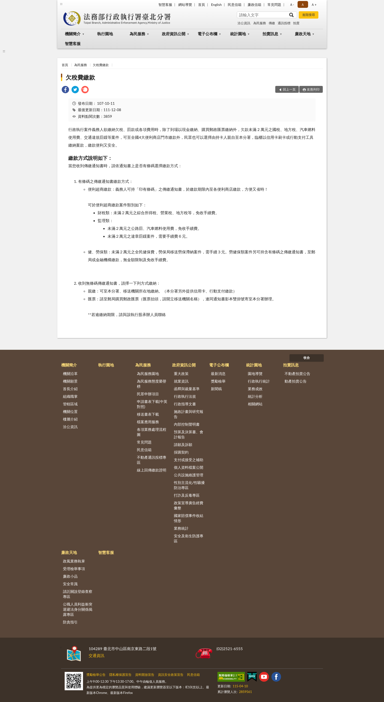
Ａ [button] (302, 4)
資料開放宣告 (144, 675)
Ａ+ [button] (313, 4)
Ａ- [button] (291, 4)
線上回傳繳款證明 (151, 470)
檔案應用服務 (148, 422)
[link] (65, 90)
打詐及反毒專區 (187, 495)
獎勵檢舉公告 (96, 675)
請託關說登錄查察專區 (77, 594)
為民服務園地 (148, 373)
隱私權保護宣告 (120, 675)
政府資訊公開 (173, 33)
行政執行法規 (185, 396)
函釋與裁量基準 (187, 388)
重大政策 (181, 373)
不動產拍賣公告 (297, 373)
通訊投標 (284, 23)
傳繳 (272, 23)
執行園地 (105, 33)
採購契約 (181, 452)
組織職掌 (70, 396)
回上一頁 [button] (289, 89)
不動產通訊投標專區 (151, 460)
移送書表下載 (148, 414)
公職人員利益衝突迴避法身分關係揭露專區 (77, 609)
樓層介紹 (70, 419)
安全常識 (70, 584)
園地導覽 (255, 373)
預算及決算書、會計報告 (188, 434)
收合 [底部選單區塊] (306, 358)
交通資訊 (96, 655)
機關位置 (70, 411)
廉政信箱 (254, 4)
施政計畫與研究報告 (188, 414)
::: (61, 4)
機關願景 (70, 381)
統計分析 (255, 396)
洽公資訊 (244, 23)
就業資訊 (181, 381)
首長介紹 (70, 388)
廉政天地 (303, 33)
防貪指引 (70, 622)
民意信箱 (234, 4)
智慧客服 (165, 4)
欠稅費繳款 (101, 65)
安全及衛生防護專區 (188, 538)
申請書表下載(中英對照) (152, 404)
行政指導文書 (185, 404)
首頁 (201, 4)
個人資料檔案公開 (188, 467)
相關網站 (255, 404)
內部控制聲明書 (187, 424)
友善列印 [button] (313, 89)
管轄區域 (70, 404)
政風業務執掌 (74, 561)
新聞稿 (216, 388)
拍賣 (296, 23)
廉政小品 (70, 576)
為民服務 (259, 23)
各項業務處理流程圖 (151, 432)
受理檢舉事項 (74, 568)
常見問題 (274, 4)
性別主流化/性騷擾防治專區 (189, 485)
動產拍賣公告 (296, 381)
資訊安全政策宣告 (170, 675)
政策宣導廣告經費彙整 (188, 505)
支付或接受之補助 (188, 459)
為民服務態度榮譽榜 (151, 383)
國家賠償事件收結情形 (188, 518)
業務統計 (181, 528)
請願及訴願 (183, 444)
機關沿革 (70, 373)
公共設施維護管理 (188, 475)
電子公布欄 (207, 33)
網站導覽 (185, 4)
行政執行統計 (259, 381)
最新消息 (218, 373)
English (216, 4)
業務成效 (255, 388)
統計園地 (238, 33)
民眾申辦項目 (148, 394)
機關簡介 (73, 33)
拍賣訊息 (270, 33)
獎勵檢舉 (218, 381)
